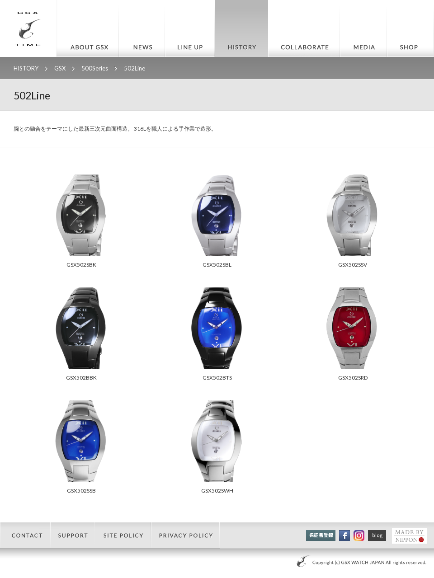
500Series (94, 68)
